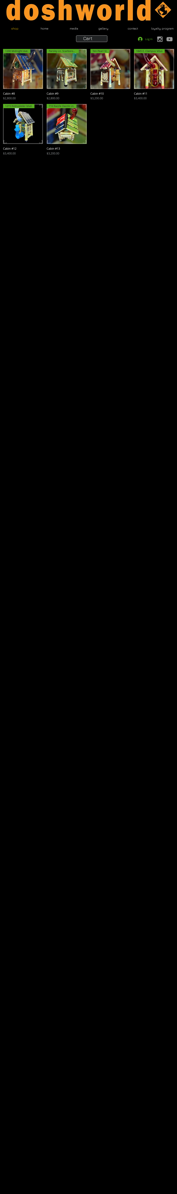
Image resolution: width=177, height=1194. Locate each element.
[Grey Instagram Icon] (160, 39)
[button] (91, 38)
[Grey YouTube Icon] (169, 39)
